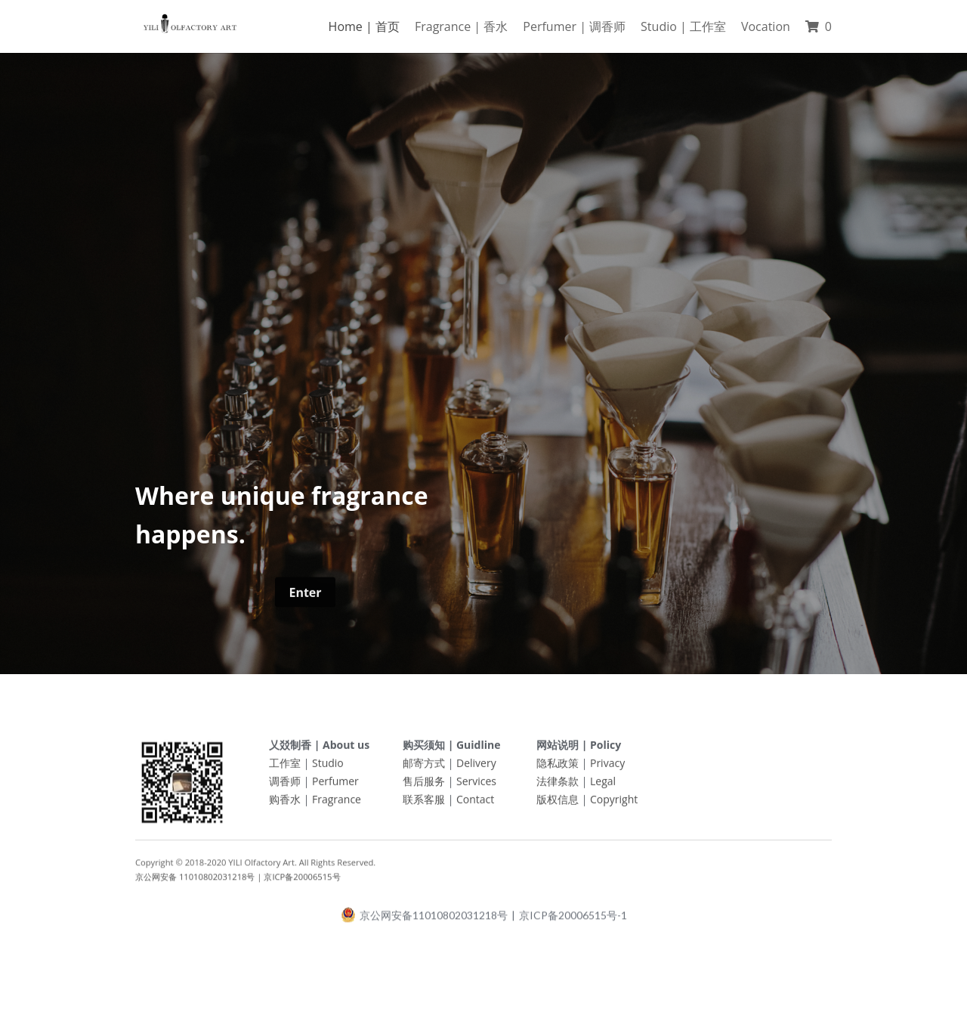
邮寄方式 (424, 767)
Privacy (607, 767)
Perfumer (335, 785)
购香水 (285, 804)
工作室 (285, 767)
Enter (305, 597)
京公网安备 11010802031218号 (195, 881)
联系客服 (424, 804)
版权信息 (557, 804)
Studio (328, 767)
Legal (603, 785)
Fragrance (336, 804)
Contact (475, 804)
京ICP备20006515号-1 (573, 920)
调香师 (285, 785)
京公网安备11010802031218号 (424, 919)
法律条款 (557, 785)
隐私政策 (557, 767)
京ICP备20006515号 (302, 881)
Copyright (614, 804)
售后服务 (424, 785)
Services (476, 785)
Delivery (476, 767)
